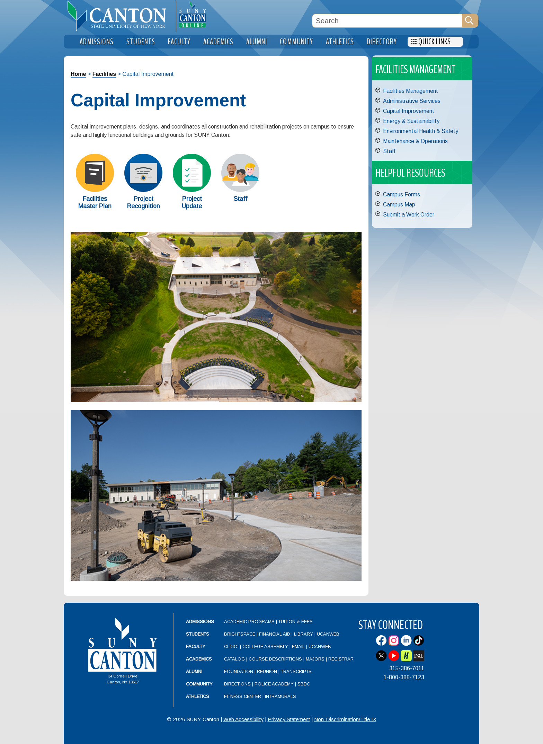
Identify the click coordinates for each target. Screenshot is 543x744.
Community (199, 684)
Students (197, 634)
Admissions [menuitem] (97, 42)
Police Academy (274, 684)
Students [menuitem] (140, 42)
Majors (315, 659)
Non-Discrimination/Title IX (345, 719)
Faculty (195, 646)
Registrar (341, 659)
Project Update (192, 202)
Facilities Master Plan (95, 202)
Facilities (104, 74)
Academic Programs (250, 621)
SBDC (303, 684)
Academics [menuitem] (218, 42)
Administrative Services (411, 101)
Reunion (267, 671)
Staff (240, 198)
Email (298, 646)
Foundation (238, 671)
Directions (237, 684)
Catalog (234, 659)
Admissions (200, 621)
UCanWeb (328, 634)
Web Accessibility (243, 719)
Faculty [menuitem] (179, 42)
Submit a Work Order (408, 215)
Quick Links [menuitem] (434, 42)
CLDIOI (231, 646)
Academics (199, 659)
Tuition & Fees (295, 621)
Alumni (194, 671)
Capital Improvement (408, 111)
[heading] (120, 16)
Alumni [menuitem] (256, 42)
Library (303, 634)
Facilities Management (410, 91)
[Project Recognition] (143, 190)
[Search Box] (387, 21)
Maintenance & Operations (415, 141)
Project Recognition (143, 202)
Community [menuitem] (296, 42)
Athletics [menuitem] (340, 42)
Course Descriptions (275, 659)
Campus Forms (401, 194)
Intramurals (280, 696)
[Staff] (240, 190)
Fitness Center (242, 696)
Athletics (197, 696)
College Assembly (265, 646)
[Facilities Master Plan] (95, 190)
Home (78, 74)
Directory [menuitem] (382, 42)
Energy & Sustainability (411, 121)
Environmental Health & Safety (420, 131)
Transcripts (296, 671)
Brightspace (239, 634)
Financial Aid (274, 634)
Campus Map (399, 204)
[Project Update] (192, 190)
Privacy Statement (289, 719)
